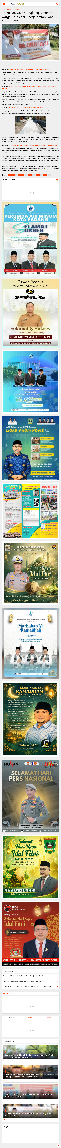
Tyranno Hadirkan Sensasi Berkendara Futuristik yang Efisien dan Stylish (29, 69)
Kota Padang (17, 9)
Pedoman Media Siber (44, 1139)
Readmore (5, 1060)
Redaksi (17, 1133)
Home (3, 9)
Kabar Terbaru (7, 993)
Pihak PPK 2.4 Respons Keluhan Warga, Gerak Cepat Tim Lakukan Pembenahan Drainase (33, 145)
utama (9, 9)
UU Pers (17, 1139)
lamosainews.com (33, 1145)
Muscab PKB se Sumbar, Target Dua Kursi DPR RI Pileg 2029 (26, 107)
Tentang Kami (44, 1133)
